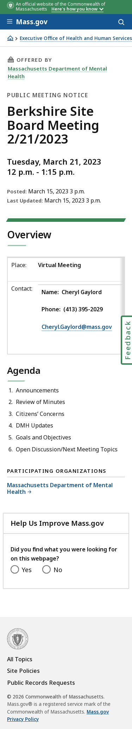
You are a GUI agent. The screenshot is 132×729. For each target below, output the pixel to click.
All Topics (19, 659)
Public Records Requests (41, 683)
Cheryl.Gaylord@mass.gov (77, 327)
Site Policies (23, 671)
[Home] (10, 38)
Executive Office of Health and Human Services (76, 38)
